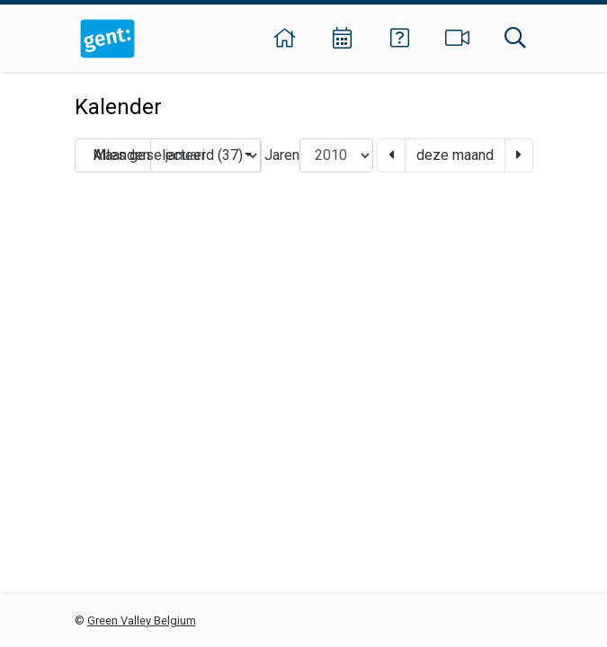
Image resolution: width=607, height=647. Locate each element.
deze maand (455, 155)
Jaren (281, 155)
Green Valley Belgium (141, 620)
